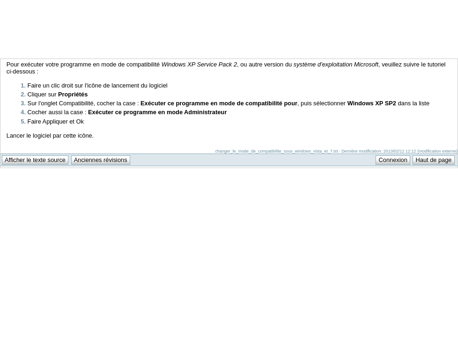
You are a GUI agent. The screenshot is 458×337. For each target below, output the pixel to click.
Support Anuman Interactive (408, 5)
